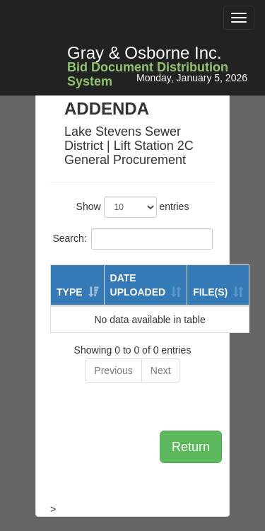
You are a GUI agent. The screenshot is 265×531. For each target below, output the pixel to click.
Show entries (132, 207)
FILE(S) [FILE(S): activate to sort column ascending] (210, 292)
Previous (113, 370)
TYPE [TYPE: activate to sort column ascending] (70, 292)
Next (161, 370)
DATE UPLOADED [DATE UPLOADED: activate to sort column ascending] (138, 285)
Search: (132, 239)
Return (191, 447)
